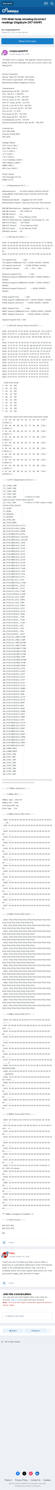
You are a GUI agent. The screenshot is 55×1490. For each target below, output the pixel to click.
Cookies (47, 1480)
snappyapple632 (12, 30)
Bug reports (23, 32)
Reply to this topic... (15, 1316)
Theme (8, 1480)
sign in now (16, 1300)
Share (13, 1331)
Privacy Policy (21, 1480)
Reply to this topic (27, 41)
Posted (19, 54)
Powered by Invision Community (27, 1486)
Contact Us (35, 1480)
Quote (11, 1242)
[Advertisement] (27, 1375)
